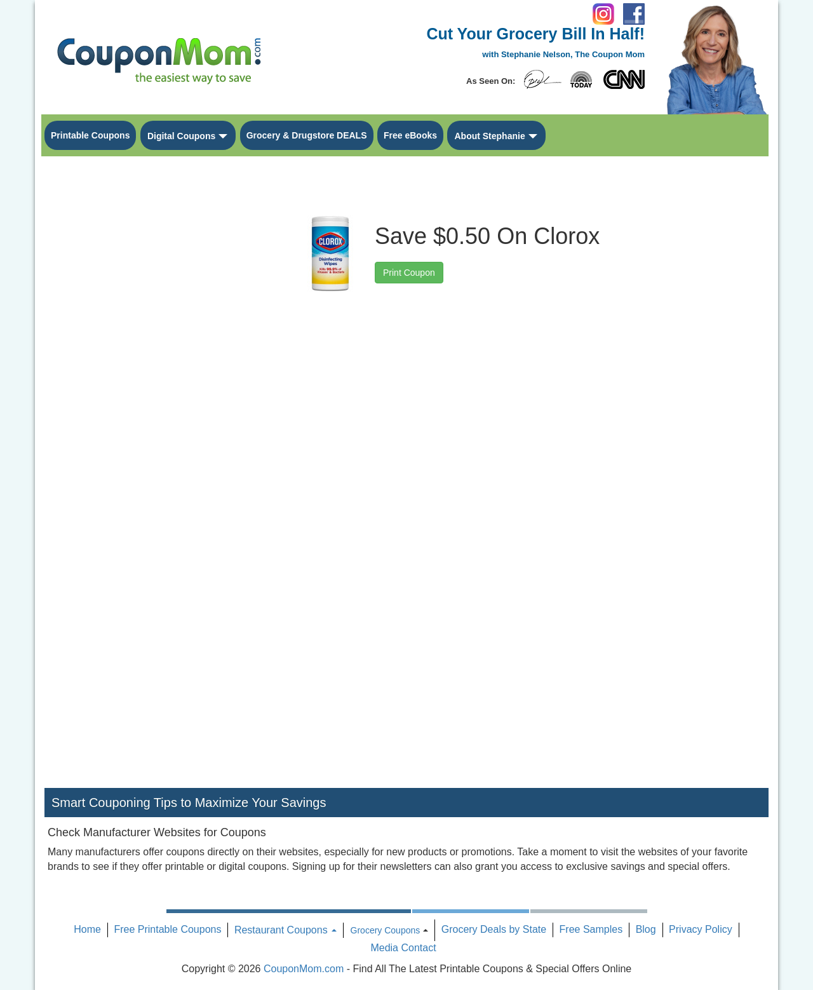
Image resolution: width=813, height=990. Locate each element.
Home (87, 929)
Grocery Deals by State (493, 929)
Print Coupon (409, 273)
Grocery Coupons (385, 930)
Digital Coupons (181, 136)
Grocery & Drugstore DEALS (306, 135)
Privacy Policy (700, 929)
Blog (646, 929)
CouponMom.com (304, 968)
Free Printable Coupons (167, 929)
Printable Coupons (90, 135)
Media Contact (403, 947)
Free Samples (591, 929)
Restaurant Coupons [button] (285, 930)
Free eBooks (410, 135)
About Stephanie (489, 136)
